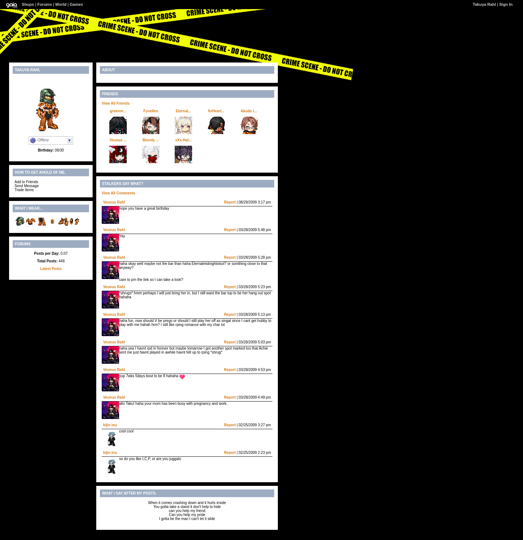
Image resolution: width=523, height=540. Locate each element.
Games (76, 4)
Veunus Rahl (114, 202)
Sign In (506, 4)
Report (230, 202)
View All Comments (118, 193)
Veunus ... (118, 140)
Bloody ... (151, 140)
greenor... (118, 111)
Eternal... (183, 111)
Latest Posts (50, 269)
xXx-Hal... (183, 140)
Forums (44, 4)
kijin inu (110, 425)
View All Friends (116, 103)
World (60, 4)
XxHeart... (216, 111)
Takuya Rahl (484, 4)
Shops (28, 4)
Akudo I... (249, 111)
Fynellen (150, 111)
